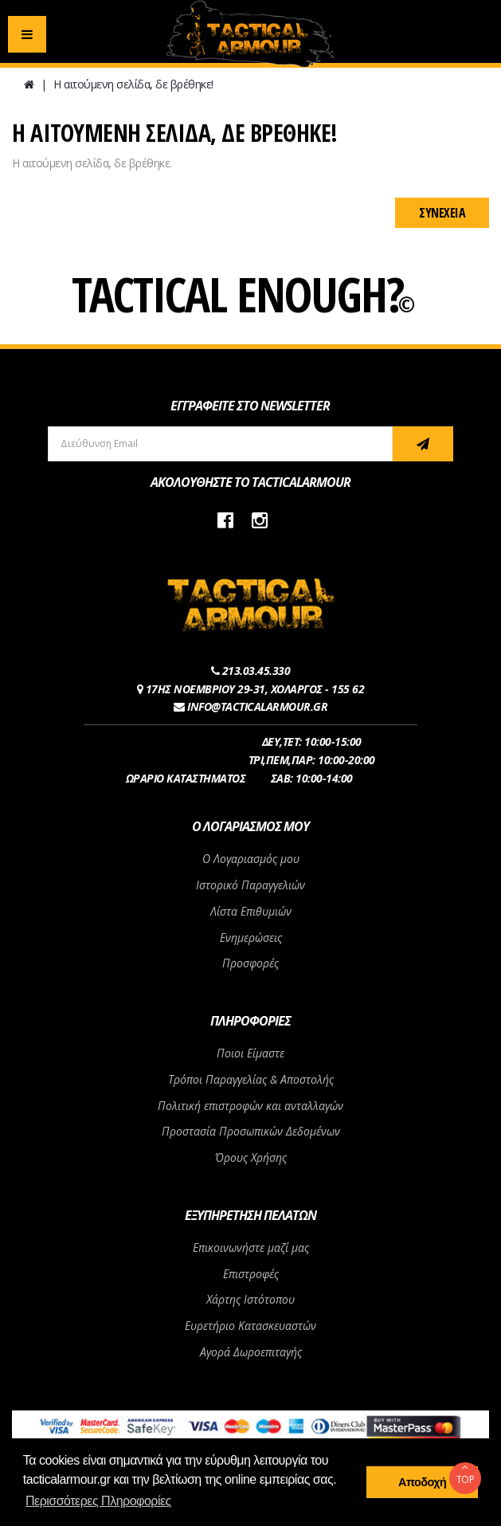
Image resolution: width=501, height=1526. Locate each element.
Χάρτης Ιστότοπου (250, 1299)
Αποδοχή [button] (422, 1482)
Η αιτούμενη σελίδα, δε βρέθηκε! (133, 84)
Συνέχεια (442, 213)
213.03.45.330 (256, 670)
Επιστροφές (251, 1273)
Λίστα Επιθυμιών (251, 911)
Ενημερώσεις (251, 937)
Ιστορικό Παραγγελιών (250, 884)
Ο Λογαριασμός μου (250, 858)
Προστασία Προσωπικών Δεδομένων (251, 1131)
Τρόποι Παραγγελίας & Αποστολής (251, 1079)
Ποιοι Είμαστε (250, 1053)
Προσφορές (250, 963)
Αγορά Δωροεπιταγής (251, 1351)
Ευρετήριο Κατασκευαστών (250, 1325)
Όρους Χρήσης (251, 1157)
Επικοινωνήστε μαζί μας (251, 1247)
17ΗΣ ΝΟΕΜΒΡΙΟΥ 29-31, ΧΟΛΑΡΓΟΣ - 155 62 (255, 688)
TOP (465, 1474)
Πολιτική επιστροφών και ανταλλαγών (250, 1105)
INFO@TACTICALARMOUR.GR (257, 706)
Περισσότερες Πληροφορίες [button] (98, 1501)
